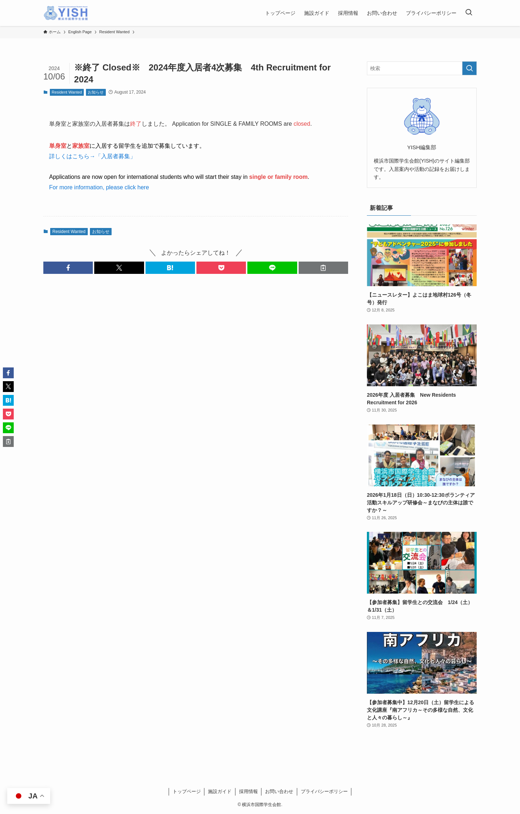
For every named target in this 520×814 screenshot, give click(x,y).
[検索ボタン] (469, 13)
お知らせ (96, 92)
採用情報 (248, 791)
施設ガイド (219, 791)
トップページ (187, 791)
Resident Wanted (67, 92)
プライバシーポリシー (324, 791)
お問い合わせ (279, 791)
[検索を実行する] (469, 68)
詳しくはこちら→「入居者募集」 (92, 156)
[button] (68, 268)
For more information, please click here (99, 187)
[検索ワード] (422, 68)
